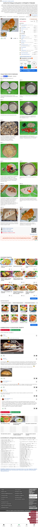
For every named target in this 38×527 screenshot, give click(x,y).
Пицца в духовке (33, 319)
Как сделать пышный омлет (31, 423)
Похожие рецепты (10, 16)
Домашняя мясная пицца (31, 278)
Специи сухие (23, 50)
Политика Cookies (4, 495)
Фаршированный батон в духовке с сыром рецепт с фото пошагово (18, 292)
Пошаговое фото (22, 16)
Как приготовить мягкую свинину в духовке (18, 434)
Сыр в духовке (23, 309)
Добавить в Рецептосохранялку (8, 228)
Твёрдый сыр (23, 35)
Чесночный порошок (24, 52)
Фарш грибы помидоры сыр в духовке (6, 292)
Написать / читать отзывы (7, 229)
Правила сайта (4, 491)
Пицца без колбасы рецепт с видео (31, 267)
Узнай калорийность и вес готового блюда (27, 70)
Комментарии (15, 16)
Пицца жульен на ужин (17, 266)
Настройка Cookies (4, 497)
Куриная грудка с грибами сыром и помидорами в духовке (6, 279)
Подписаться (32, 497)
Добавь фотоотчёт (5, 412)
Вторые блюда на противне (30, 302)
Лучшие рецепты (18, 489)
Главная (2, 489)
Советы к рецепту (28, 16)
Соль (22, 30)
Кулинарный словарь (18, 493)
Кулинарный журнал (18, 497)
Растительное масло (24, 44)
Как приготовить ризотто (6, 433)
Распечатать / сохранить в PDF (8, 231)
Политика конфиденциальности (7, 493)
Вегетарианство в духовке (6, 302)
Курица (22, 38)
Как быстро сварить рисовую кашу (17, 424)
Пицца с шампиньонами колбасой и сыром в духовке (30, 292)
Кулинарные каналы (5, 507)
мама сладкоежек (33, 15)
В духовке (14, 309)
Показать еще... (33, 298)
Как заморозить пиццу (5, 423)
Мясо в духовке (33, 309)
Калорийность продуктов (19, 495)
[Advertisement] (9, 46)
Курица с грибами (14, 319)
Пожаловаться (3, 16)
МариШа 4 (4, 358)
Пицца (5, 319)
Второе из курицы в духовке (18, 302)
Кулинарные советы (18, 491)
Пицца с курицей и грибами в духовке (6, 267)
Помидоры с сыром (23, 319)
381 (3, 38)
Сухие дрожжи (23, 27)
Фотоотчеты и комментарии (6, 503)
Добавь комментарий (15, 412)
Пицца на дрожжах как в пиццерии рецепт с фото (18, 279)
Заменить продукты (23, 21)
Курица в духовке (5, 309)
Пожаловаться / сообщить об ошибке (9, 232)
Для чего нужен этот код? (33, 234)
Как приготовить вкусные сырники (31, 434)
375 (13, 38)
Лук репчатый (23, 47)
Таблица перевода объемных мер (25, 56)
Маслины (22, 42)
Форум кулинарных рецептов (6, 505)
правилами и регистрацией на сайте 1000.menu (33, 503)
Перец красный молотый (25, 54)
